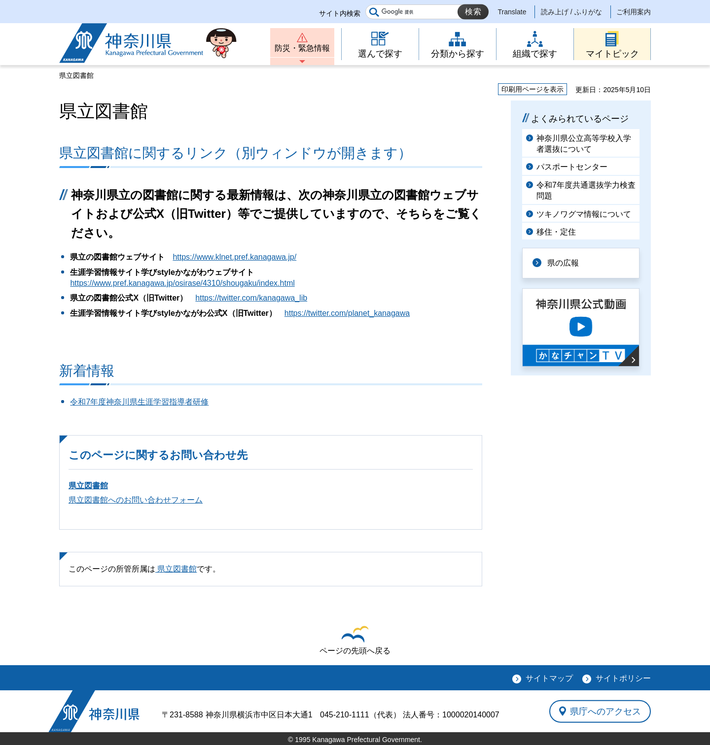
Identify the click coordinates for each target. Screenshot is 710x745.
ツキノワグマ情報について (583, 214)
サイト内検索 (339, 13)
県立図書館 (88, 485)
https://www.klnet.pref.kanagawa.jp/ (234, 257)
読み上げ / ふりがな (571, 12)
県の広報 (563, 263)
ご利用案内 (633, 12)
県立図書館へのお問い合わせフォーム (136, 500)
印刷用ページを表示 (532, 89)
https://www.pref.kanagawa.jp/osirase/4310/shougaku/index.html (182, 283)
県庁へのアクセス (605, 711)
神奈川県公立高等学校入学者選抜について (583, 143)
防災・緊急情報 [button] (302, 48)
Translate (512, 12)
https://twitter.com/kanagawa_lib (251, 298)
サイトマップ (549, 678)
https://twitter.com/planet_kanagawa (347, 313)
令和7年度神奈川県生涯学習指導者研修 (139, 402)
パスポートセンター (571, 167)
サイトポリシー (623, 678)
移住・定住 (556, 232)
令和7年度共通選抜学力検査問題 (586, 190)
